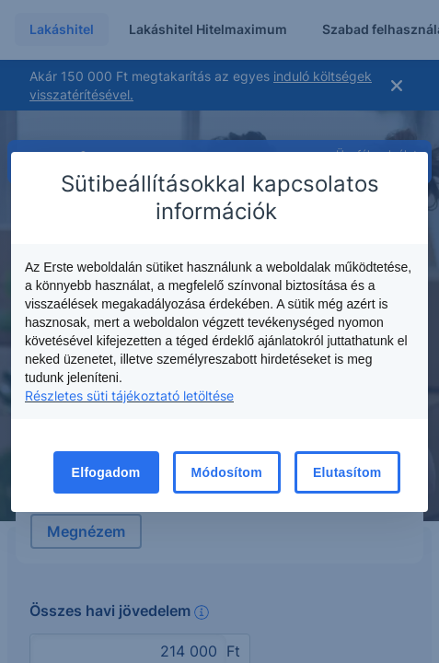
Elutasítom (347, 472)
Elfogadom (106, 472)
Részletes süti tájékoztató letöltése (129, 395)
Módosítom (226, 472)
